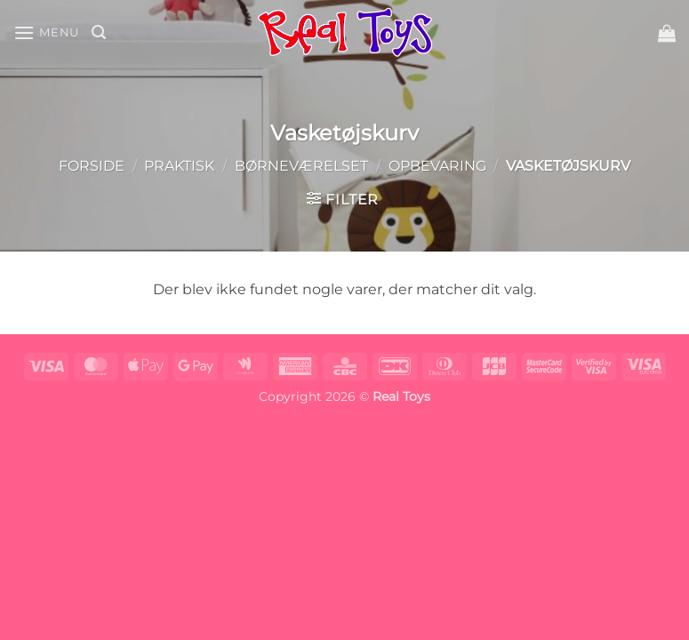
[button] (46, 32)
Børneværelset (301, 165)
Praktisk (179, 165)
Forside (91, 165)
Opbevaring (437, 165)
